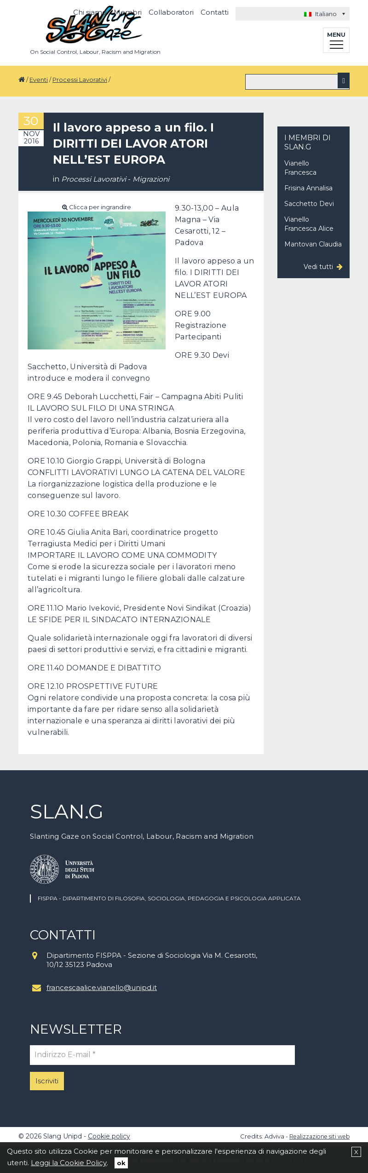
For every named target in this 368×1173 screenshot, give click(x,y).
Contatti (215, 12)
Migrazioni (152, 177)
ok (121, 1163)
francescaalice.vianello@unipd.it (101, 986)
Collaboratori (171, 12)
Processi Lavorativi (79, 79)
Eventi (38, 79)
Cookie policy (109, 1134)
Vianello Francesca (300, 166)
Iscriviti (46, 1079)
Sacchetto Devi (309, 202)
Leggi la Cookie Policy (69, 1162)
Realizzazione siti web (317, 1134)
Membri (128, 12)
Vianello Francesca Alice (309, 222)
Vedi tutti (318, 265)
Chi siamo (90, 12)
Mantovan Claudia (313, 243)
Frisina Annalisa (308, 187)
